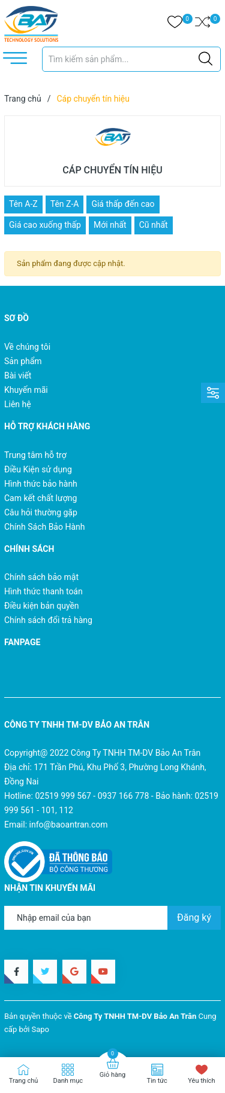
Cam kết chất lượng (40, 498)
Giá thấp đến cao (122, 204)
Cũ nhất (153, 225)
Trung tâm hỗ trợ (35, 455)
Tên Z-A (64, 204)
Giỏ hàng (112, 1075)
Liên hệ (17, 404)
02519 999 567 (63, 796)
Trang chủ (23, 1081)
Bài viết (17, 375)
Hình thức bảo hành (40, 484)
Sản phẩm (23, 361)
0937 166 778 (123, 796)
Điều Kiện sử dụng (38, 469)
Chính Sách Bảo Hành (44, 527)
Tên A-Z (23, 204)
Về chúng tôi (27, 347)
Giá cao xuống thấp (45, 225)
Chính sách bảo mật (41, 577)
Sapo (41, 1029)
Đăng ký (194, 917)
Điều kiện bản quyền (41, 605)
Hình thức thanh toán (43, 591)
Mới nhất (110, 225)
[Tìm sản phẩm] (132, 59)
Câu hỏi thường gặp (40, 512)
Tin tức (157, 1081)
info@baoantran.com (68, 824)
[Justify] (205, 59)
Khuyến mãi (26, 390)
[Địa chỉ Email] (112, 918)
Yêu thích (201, 1081)
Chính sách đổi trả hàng (48, 620)
